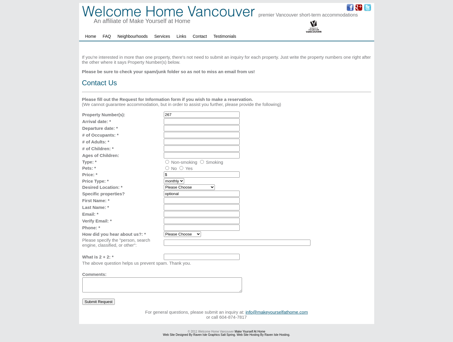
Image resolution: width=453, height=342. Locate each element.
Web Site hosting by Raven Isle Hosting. (263, 337)
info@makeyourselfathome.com (277, 314)
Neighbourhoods (132, 36)
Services (162, 36)
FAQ (107, 36)
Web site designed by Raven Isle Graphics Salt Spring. (199, 337)
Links (181, 36)
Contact (200, 36)
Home (90, 36)
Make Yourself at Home (250, 334)
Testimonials (224, 36)
